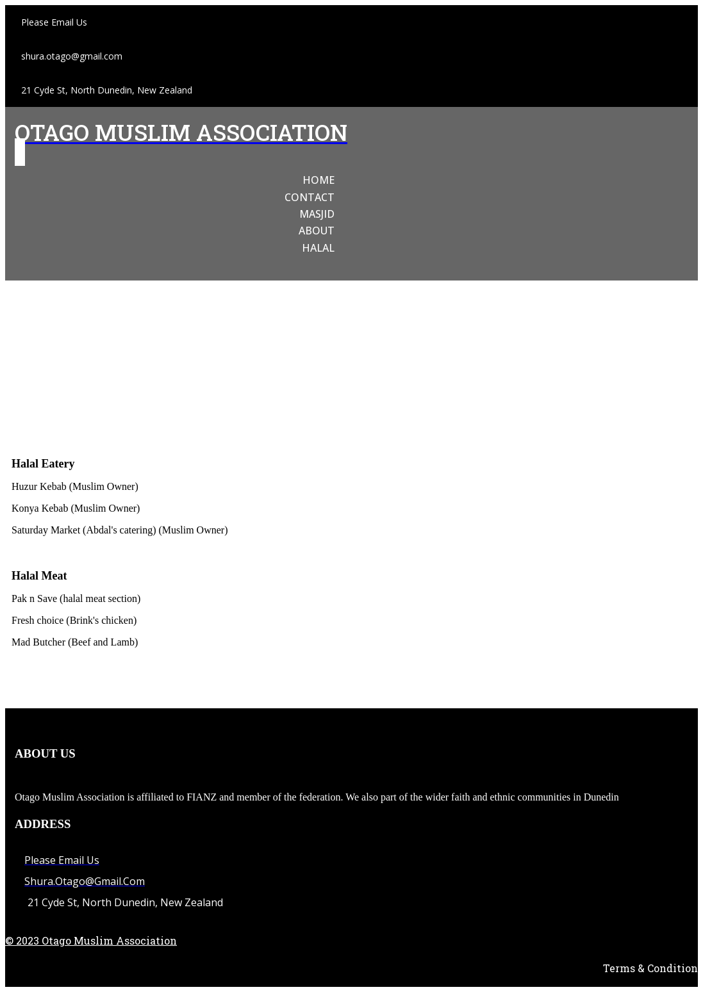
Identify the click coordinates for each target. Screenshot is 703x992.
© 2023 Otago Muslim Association (91, 940)
